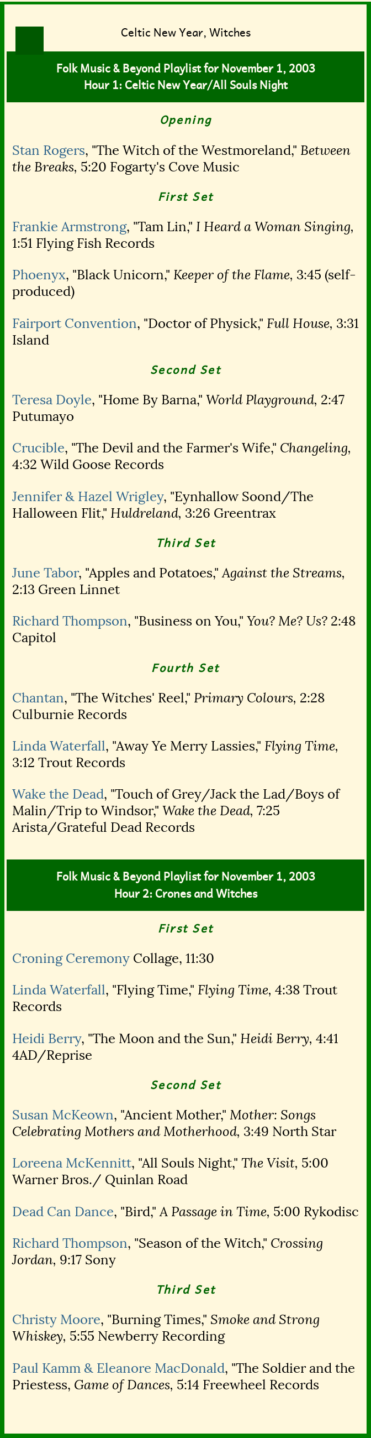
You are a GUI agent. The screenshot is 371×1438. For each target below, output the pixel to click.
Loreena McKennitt (71, 1163)
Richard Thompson (70, 621)
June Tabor (45, 573)
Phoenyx (39, 275)
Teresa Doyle (52, 400)
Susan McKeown (63, 1115)
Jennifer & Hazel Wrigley (87, 496)
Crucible (38, 448)
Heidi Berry (46, 1038)
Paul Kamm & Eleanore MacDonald (118, 1368)
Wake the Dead (58, 794)
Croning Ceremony (71, 958)
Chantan (38, 698)
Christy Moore (56, 1319)
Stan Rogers (48, 150)
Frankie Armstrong (69, 226)
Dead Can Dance (63, 1211)
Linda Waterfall (58, 746)
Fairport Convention (74, 323)
